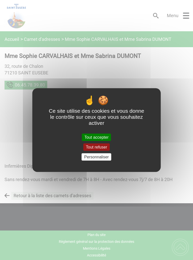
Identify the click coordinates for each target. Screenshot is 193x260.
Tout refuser (96, 147)
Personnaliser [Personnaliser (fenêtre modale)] (96, 157)
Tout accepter (96, 137)
